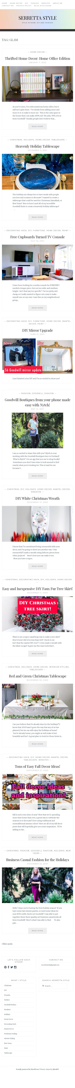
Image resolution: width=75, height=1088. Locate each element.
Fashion (35, 3)
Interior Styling (59, 677)
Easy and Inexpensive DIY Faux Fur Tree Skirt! (37, 596)
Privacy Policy (24, 5)
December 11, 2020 (37, 603)
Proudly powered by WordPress (27, 1085)
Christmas (16, 145)
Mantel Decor (61, 494)
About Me (57, 3)
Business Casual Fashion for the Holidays (37, 872)
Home (4, 3)
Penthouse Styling (10, 1049)
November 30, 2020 (37, 690)
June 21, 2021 (37, 339)
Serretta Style (37, 17)
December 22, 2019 (37, 879)
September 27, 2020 (37, 781)
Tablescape (58, 145)
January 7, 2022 (37, 68)
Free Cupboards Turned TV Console (37, 241)
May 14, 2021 (37, 414)
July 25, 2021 (37, 246)
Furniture (39, 236)
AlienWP (56, 1085)
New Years (8, 1059)
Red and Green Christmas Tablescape (37, 686)
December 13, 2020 (37, 508)
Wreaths (45, 3)
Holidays (29, 145)
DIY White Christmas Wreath (37, 503)
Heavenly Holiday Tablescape (38, 151)
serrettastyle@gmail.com (50, 980)
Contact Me (8, 5)
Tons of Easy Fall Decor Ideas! (37, 776)
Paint (65, 236)
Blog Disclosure (43, 5)
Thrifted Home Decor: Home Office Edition (37, 60)
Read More (39, 132)
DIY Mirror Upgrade (37, 335)
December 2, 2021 (37, 155)
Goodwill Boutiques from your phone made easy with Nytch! (37, 407)
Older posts (7, 959)
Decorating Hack (17, 236)
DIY (26, 3)
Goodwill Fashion (43, 398)
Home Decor (16, 3)
